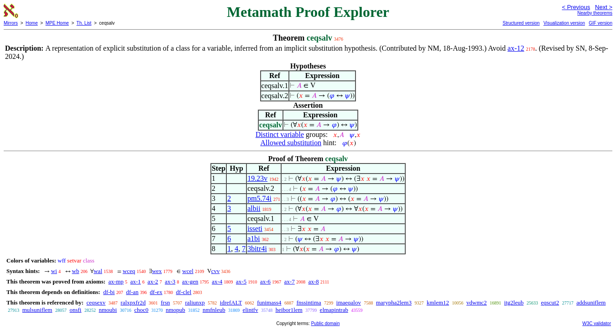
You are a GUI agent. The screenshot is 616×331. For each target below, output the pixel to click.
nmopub (175, 309)
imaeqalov (348, 302)
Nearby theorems (594, 13)
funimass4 (269, 302)
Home (32, 23)
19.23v (257, 178)
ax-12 (515, 48)
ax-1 (136, 281)
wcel (187, 271)
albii (253, 208)
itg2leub (514, 302)
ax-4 (217, 281)
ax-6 (265, 281)
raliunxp (194, 302)
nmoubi (108, 309)
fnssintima (309, 302)
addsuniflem (591, 302)
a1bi (253, 238)
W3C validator (596, 323)
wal (98, 271)
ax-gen (190, 281)
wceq (129, 271)
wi (54, 271)
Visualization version (564, 23)
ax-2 (152, 281)
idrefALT (231, 302)
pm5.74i (259, 198)
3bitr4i (257, 248)
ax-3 (170, 281)
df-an (132, 292)
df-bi (109, 292)
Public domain (325, 323)
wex (157, 271)
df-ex (156, 292)
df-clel (184, 292)
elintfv (250, 309)
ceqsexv (95, 302)
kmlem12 (438, 302)
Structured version (520, 23)
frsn (165, 302)
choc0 (141, 309)
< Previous (576, 7)
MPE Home (57, 23)
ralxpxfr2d (133, 302)
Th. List (84, 23)
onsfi (75, 309)
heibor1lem (289, 309)
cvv (215, 271)
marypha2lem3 (394, 302)
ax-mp (116, 281)
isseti (254, 228)
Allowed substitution (290, 143)
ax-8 (313, 281)
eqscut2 (550, 302)
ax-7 (289, 281)
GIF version (600, 23)
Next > (603, 7)
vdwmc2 (476, 302)
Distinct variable (280, 134)
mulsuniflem (37, 309)
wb (75, 271)
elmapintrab (334, 309)
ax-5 (241, 281)
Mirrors (11, 23)
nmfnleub (214, 309)
